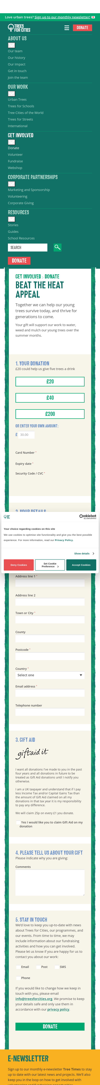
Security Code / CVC (30, 473)
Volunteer (15, 154)
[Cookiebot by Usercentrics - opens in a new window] (81, 516)
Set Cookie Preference (50, 565)
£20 (50, 381)
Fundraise (15, 161)
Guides (13, 231)
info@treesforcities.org (33, 999)
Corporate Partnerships (33, 177)
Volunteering (17, 196)
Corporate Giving (21, 203)
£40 (50, 397)
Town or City (25, 613)
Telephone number (28, 705)
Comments (23, 867)
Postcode (22, 650)
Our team (15, 51)
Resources (18, 212)
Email (22, 967)
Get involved (20, 135)
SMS (60, 967)
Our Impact (16, 64)
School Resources (21, 238)
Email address (26, 686)
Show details (82, 553)
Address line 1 (26, 576)
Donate (82, 28)
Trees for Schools (21, 106)
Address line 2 (25, 595)
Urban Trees (17, 99)
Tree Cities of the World (25, 112)
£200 (50, 414)
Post (42, 967)
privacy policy (58, 1009)
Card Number (26, 453)
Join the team (18, 77)
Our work (18, 86)
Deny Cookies (19, 564)
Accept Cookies (81, 564)
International (17, 126)
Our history (16, 57)
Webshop (15, 168)
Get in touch (17, 71)
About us (17, 38)
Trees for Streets (20, 119)
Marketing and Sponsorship (29, 190)
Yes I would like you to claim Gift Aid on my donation (49, 824)
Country (22, 669)
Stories (13, 225)
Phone (23, 978)
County (20, 632)
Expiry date (24, 464)
